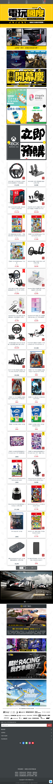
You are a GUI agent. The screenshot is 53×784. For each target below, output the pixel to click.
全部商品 (3, 732)
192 (32, 568)
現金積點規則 (4, 739)
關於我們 (3, 729)
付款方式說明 (4, 735)
